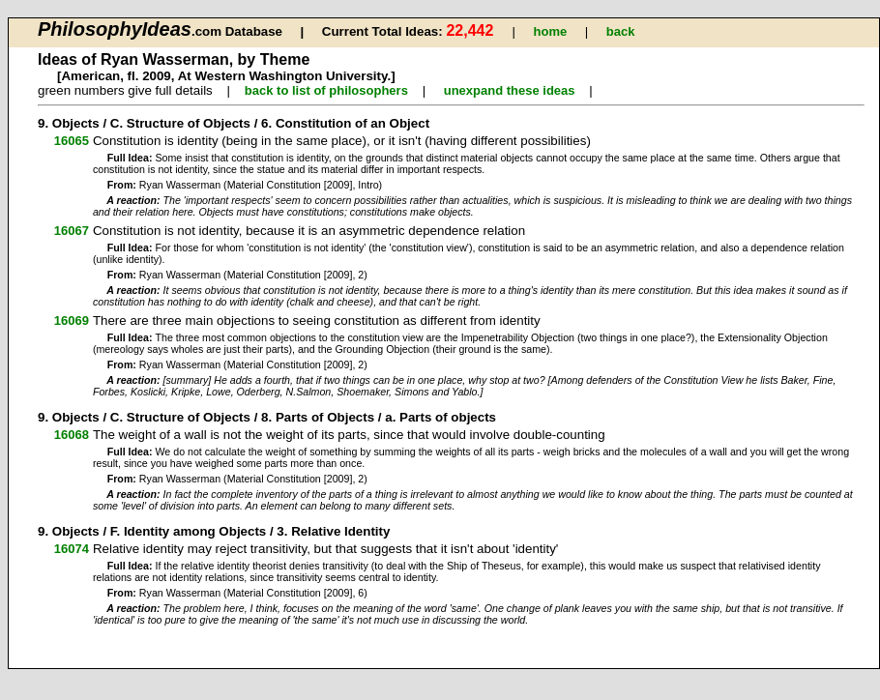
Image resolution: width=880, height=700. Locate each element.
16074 (71, 548)
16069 (71, 320)
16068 (71, 434)
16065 (71, 140)
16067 (71, 230)
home (551, 31)
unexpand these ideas (509, 90)
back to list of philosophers (326, 90)
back (620, 31)
